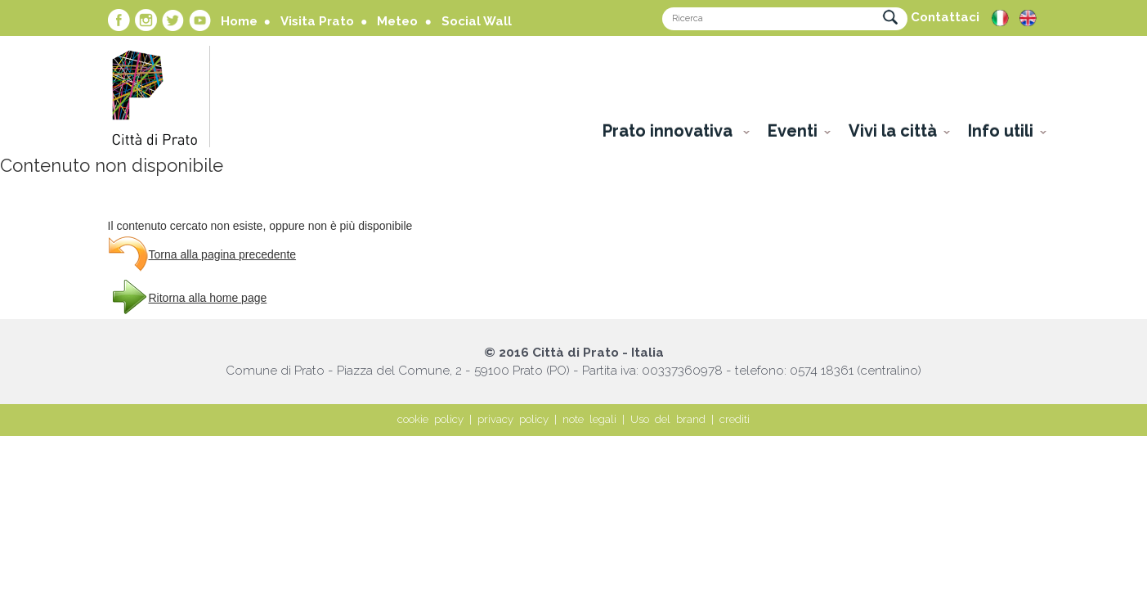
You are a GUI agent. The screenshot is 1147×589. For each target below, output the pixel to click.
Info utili (1000, 131)
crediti (734, 419)
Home (239, 21)
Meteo (397, 21)
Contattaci (945, 17)
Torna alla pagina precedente (223, 254)
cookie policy (430, 419)
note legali (589, 419)
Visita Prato (317, 21)
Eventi (793, 131)
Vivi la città (893, 131)
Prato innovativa (670, 131)
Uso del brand (668, 419)
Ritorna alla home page (208, 297)
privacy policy (513, 419)
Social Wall (476, 21)
